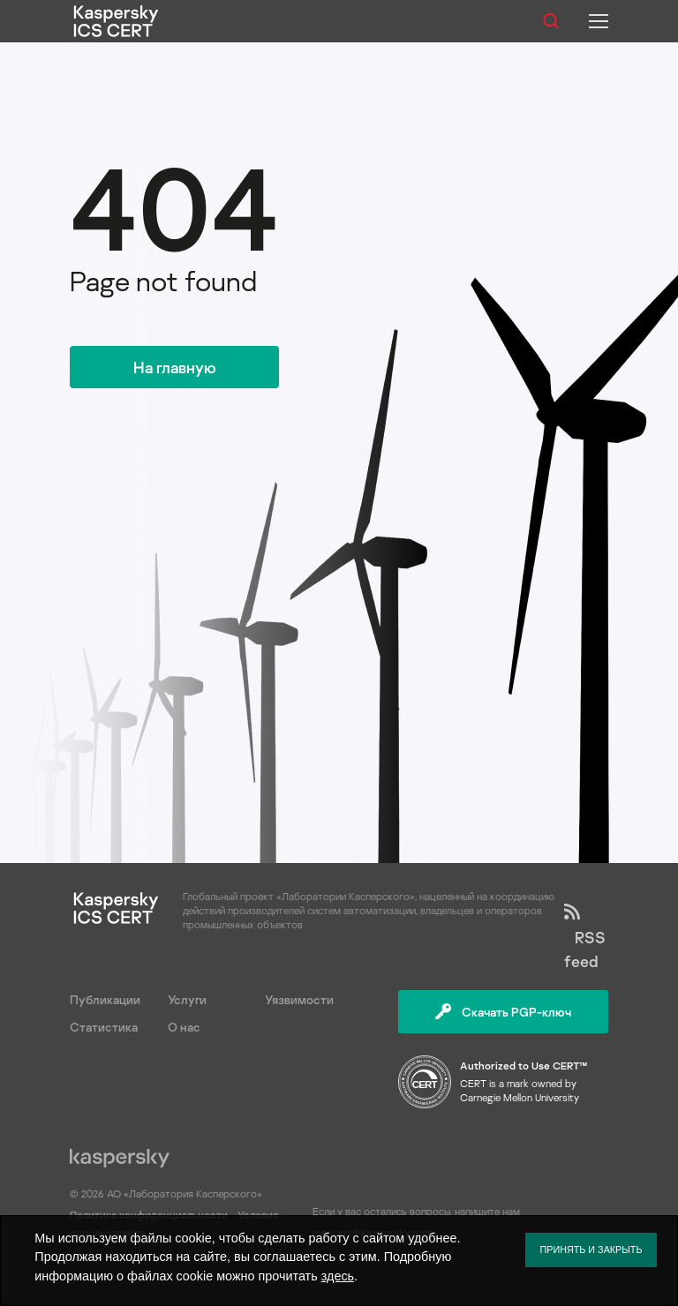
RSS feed (585, 937)
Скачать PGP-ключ (503, 1011)
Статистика (104, 1026)
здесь (337, 1276)
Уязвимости (299, 999)
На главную (174, 367)
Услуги (187, 999)
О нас (184, 1026)
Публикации (105, 999)
